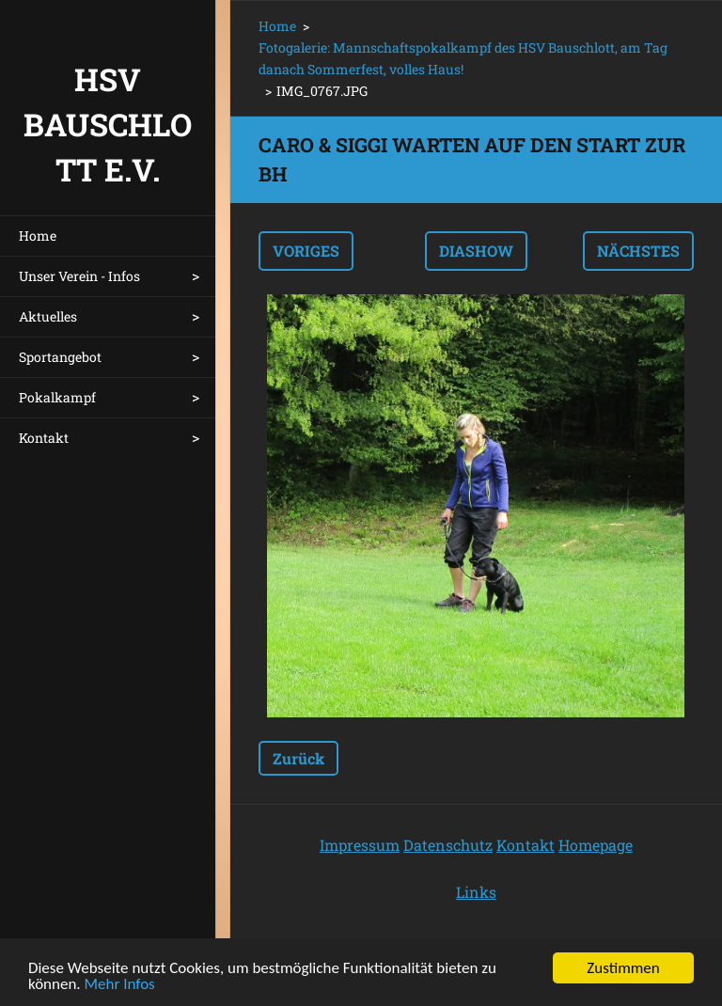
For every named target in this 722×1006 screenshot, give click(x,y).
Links (476, 892)
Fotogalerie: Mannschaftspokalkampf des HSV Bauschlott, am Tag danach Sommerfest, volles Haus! (463, 58)
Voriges (306, 250)
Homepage (595, 845)
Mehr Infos (120, 985)
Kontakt (44, 438)
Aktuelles (48, 316)
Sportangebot (60, 357)
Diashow (476, 250)
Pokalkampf (57, 397)
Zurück (298, 758)
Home (37, 235)
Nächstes (638, 250)
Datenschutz (448, 845)
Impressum (360, 845)
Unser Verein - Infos (79, 276)
